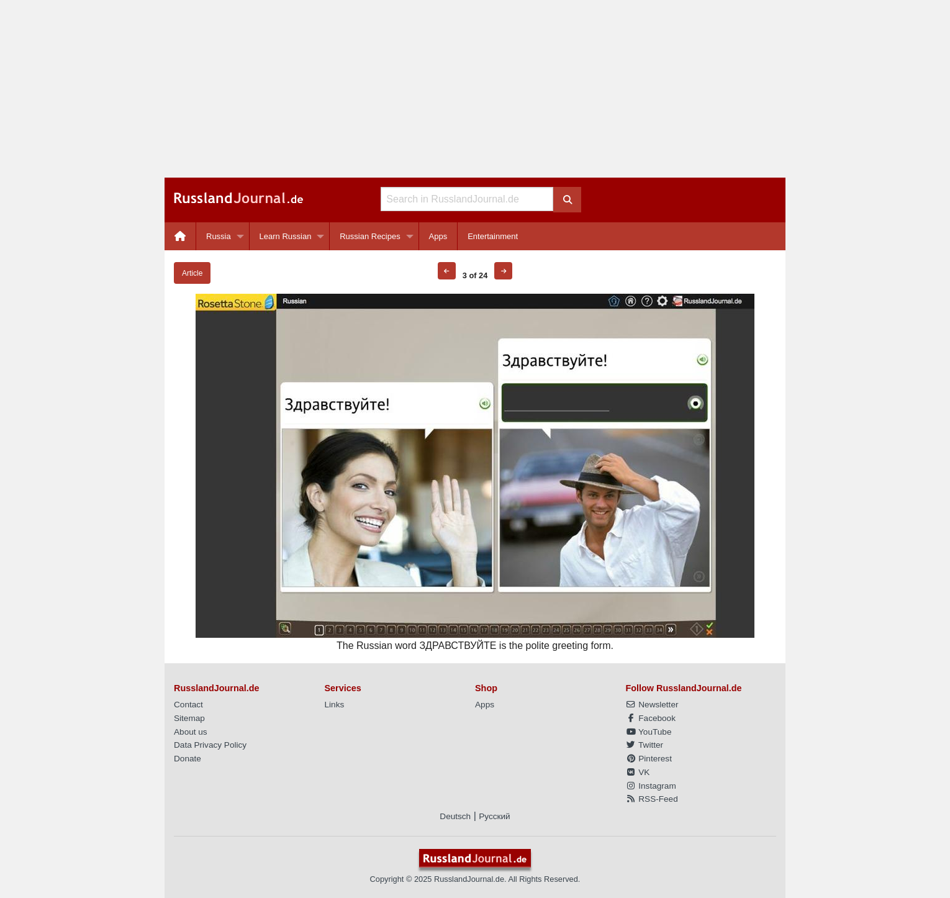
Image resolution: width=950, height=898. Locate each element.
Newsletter (652, 704)
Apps (438, 236)
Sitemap (189, 718)
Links (335, 704)
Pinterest (649, 758)
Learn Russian (286, 236)
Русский (494, 816)
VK (638, 772)
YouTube (649, 732)
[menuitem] (180, 236)
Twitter (645, 745)
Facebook (651, 718)
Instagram (651, 786)
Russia (218, 236)
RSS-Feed (652, 799)
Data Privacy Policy (210, 745)
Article (192, 273)
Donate (187, 758)
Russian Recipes (370, 236)
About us (190, 732)
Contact (188, 704)
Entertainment (493, 236)
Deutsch (455, 816)
